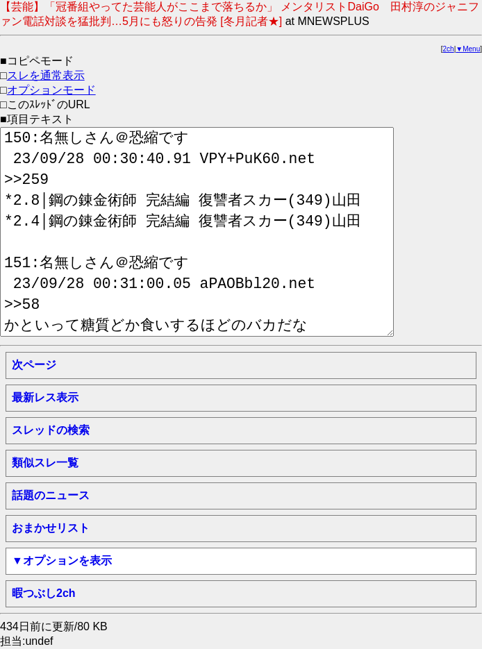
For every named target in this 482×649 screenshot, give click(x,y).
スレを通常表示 (46, 75)
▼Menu (468, 49)
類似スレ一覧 (45, 463)
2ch (448, 49)
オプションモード (51, 90)
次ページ (34, 365)
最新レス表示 (45, 397)
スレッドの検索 (51, 430)
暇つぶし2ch (44, 593)
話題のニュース (51, 495)
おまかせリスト (51, 528)
